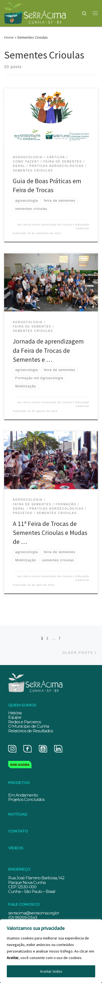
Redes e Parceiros (24, 721)
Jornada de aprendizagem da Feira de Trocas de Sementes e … (48, 350)
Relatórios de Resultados (30, 730)
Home (9, 37)
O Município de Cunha (28, 726)
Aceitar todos (51, 971)
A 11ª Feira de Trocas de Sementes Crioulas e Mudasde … (50, 533)
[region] (51, 951)
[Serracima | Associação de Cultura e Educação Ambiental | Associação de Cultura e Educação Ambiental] (35, 12)
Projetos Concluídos (26, 799)
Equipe (14, 717)
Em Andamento (23, 795)
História (14, 712)
